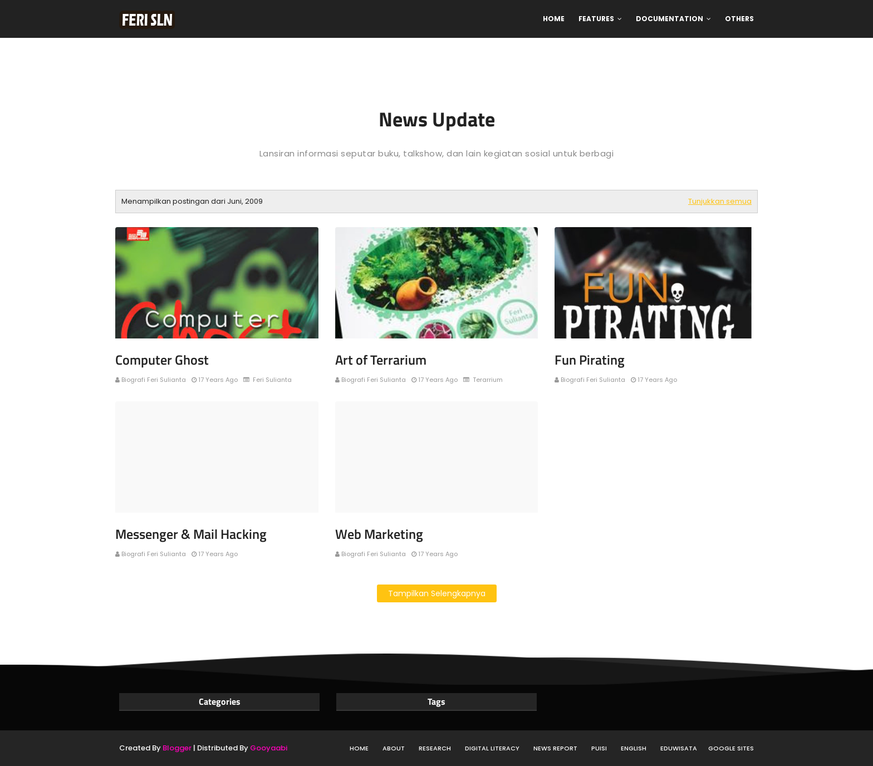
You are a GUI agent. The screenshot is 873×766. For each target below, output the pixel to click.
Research (435, 748)
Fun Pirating (590, 360)
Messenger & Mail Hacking (191, 534)
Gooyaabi (268, 748)
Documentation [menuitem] (669, 18)
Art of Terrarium (380, 360)
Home (359, 748)
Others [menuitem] (739, 18)
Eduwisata (678, 748)
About (393, 748)
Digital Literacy (492, 748)
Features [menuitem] (596, 18)
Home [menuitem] (554, 18)
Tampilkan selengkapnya (436, 593)
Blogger (177, 748)
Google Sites (731, 748)
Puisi (599, 748)
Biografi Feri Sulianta (153, 379)
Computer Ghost (162, 360)
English (633, 748)
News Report (555, 748)
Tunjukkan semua (720, 201)
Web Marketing (379, 534)
